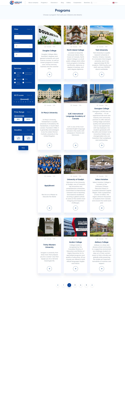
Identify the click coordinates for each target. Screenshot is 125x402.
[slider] (21, 99)
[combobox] (23, 37)
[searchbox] (16, 37)
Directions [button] (54, 2)
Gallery (68, 2)
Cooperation (77, 2)
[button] (115, 3)
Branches (87, 2)
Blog (62, 2)
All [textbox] (16, 46)
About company (33, 2)
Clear (29, 29)
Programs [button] (44, 2)
